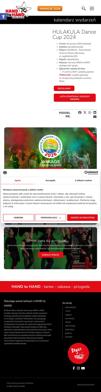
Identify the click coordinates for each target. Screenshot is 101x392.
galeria (68, 333)
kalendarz (69, 329)
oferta (68, 322)
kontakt (68, 337)
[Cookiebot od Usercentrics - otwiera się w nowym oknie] (86, 173)
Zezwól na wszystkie (82, 217)
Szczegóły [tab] (50, 180)
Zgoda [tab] (18, 180)
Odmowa (18, 217)
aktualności (70, 307)
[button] (3, 16)
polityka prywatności (85, 384)
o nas (67, 311)
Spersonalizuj (50, 217)
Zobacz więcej (50, 254)
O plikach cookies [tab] (83, 180)
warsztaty (69, 318)
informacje (70, 326)
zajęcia (68, 315)
